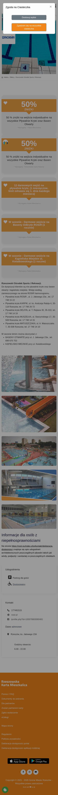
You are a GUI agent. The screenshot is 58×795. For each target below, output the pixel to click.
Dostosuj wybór (29, 17)
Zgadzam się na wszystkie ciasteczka (29, 27)
